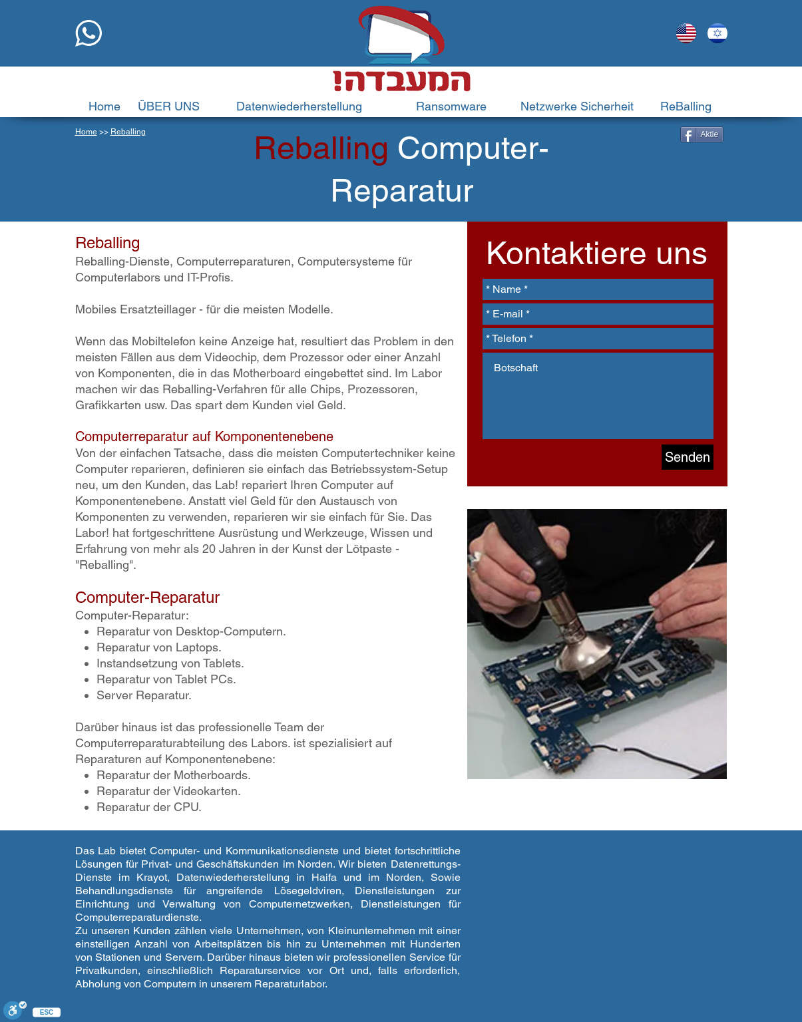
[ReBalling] (686, 106)
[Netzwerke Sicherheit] (577, 106)
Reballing (128, 131)
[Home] (104, 106)
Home (86, 131)
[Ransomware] (451, 106)
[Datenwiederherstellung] (299, 106)
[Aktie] (702, 134)
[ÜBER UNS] (169, 106)
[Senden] (687, 457)
